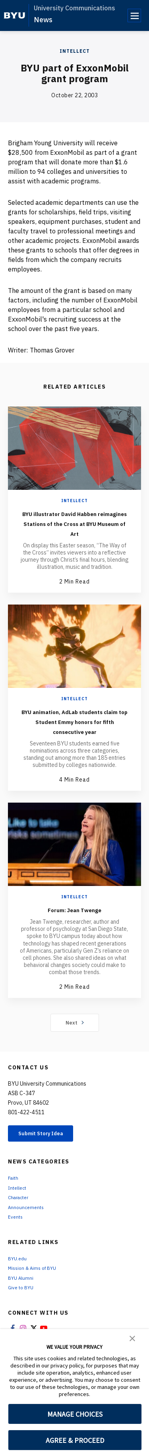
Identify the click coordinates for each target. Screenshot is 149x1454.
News (43, 19)
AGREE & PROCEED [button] (75, 1440)
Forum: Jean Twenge (74, 929)
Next (74, 1042)
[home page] (14, 15)
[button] (132, 1338)
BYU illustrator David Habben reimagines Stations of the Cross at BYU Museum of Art (74, 528)
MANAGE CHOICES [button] (75, 1414)
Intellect (75, 51)
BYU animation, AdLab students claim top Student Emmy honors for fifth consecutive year (75, 736)
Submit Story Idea (49, 1155)
